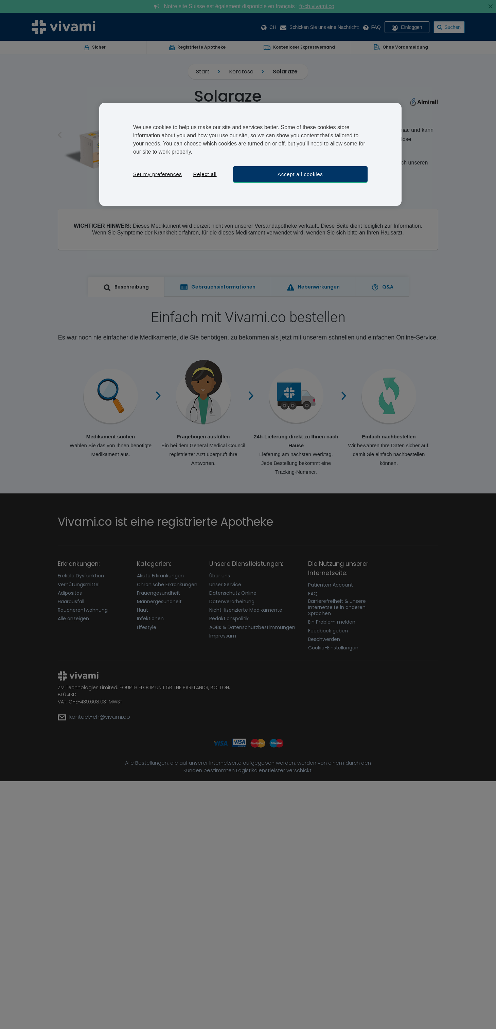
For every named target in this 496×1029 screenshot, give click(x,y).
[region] (250, 154)
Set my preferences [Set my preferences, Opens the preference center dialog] (157, 174)
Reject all (204, 174)
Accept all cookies (300, 174)
